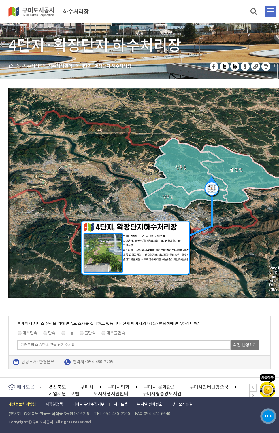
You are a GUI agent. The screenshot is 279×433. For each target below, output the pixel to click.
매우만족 (29, 332)
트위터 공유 (224, 66)
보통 (70, 332)
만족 (52, 332)
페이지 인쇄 (266, 66)
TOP (267, 415)
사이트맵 (121, 404)
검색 (254, 11)
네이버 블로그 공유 (235, 66)
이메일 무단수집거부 (88, 404)
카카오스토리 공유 (245, 66)
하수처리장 (76, 11)
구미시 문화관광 (159, 387)
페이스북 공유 (214, 66)
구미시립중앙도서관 (162, 393)
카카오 (267, 384)
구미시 (86, 387)
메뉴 (270, 11)
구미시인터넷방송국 (209, 387)
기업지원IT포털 (64, 393)
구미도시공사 (35, 11)
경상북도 (57, 387)
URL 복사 (256, 66)
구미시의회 (118, 387)
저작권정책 (54, 404)
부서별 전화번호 (149, 404)
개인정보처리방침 (22, 404)
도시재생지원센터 (111, 393)
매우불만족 (115, 332)
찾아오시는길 (182, 404)
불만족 (90, 332)
